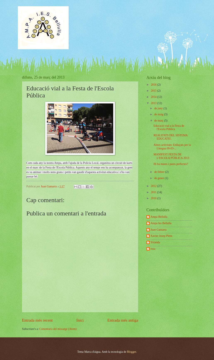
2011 (154, 192)
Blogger (131, 351)
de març (159, 120)
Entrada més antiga (122, 320)
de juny (158, 108)
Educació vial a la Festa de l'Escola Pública (168, 127)
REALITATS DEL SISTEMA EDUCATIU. (170, 137)
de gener (159, 178)
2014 (154, 96)
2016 (154, 84)
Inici (80, 320)
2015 (154, 90)
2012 (154, 186)
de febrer (159, 171)
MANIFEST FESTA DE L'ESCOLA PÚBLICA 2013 (171, 156)
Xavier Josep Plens (161, 235)
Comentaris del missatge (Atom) (58, 329)
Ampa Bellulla (159, 216)
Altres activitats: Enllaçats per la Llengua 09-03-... (172, 146)
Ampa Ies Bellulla (161, 223)
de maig (159, 114)
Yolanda (155, 242)
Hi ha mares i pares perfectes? (170, 164)
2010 (154, 198)
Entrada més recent (37, 320)
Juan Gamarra (159, 229)
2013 (154, 103)
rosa (153, 248)
